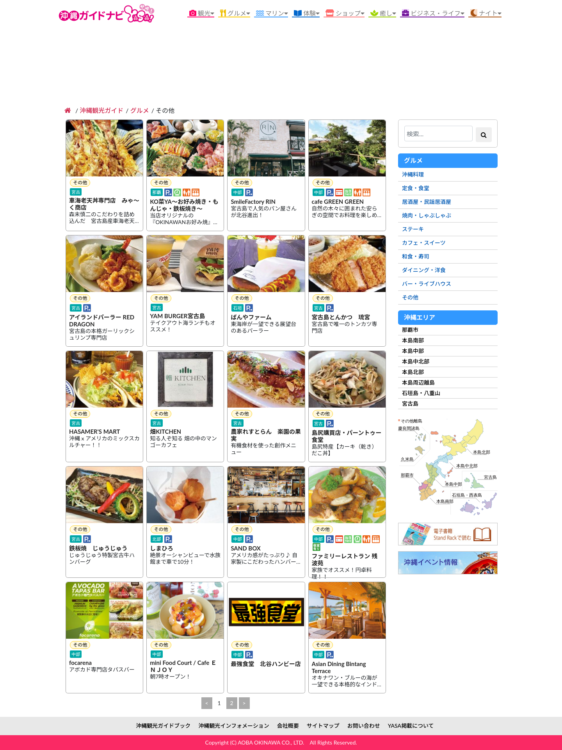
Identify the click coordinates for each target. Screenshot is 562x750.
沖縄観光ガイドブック (163, 725)
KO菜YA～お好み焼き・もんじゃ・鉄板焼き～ (184, 205)
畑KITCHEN (165, 431)
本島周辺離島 (418, 382)
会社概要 (288, 725)
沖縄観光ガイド (101, 110)
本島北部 (413, 372)
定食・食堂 (415, 188)
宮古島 (410, 403)
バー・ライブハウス (426, 283)
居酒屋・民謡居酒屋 (426, 201)
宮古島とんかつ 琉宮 (341, 317)
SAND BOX (246, 548)
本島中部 (413, 350)
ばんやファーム (251, 317)
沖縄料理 (413, 174)
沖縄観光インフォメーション (233, 725)
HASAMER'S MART (94, 431)
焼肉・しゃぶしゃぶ (426, 215)
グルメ (139, 110)
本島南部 (413, 340)
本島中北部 (415, 361)
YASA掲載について (411, 725)
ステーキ (413, 229)
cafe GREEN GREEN (338, 201)
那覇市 (410, 329)
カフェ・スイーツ (424, 242)
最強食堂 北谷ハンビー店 (266, 664)
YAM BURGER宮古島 (177, 316)
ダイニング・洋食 (424, 270)
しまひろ (161, 548)
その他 (410, 297)
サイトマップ (323, 725)
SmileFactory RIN (253, 201)
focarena (80, 662)
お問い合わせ (363, 725)
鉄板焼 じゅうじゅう (98, 548)
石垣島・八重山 (421, 393)
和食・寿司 (415, 256)
